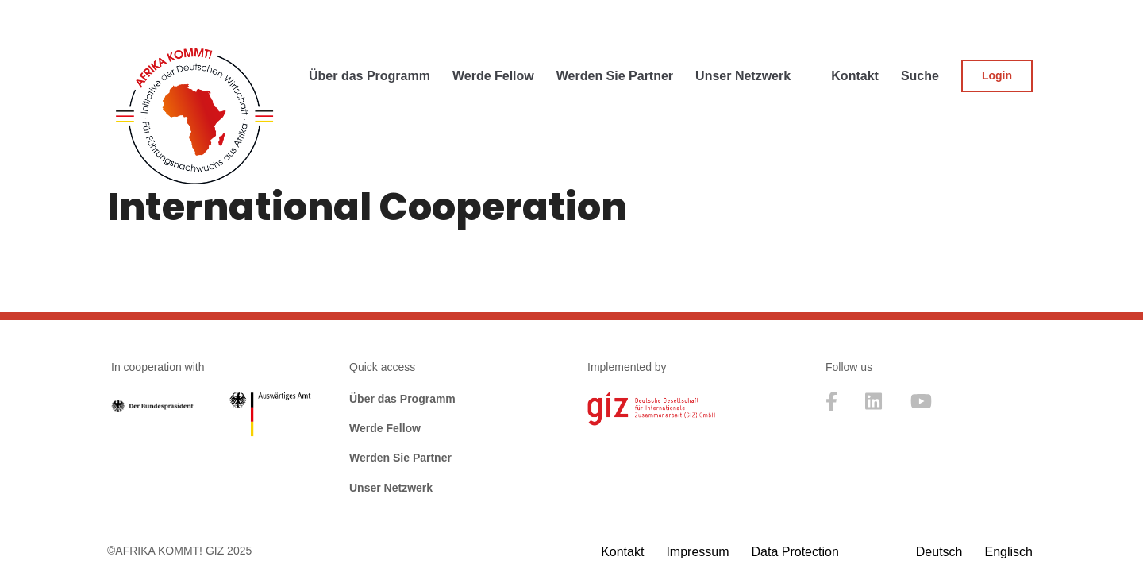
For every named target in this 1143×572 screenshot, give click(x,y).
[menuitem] (939, 551)
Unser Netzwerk (391, 487)
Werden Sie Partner (400, 457)
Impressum (697, 551)
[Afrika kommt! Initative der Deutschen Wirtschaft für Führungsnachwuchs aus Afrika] (194, 113)
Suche (920, 76)
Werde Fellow (385, 428)
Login (997, 75)
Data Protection (795, 551)
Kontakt (855, 76)
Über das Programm (402, 398)
